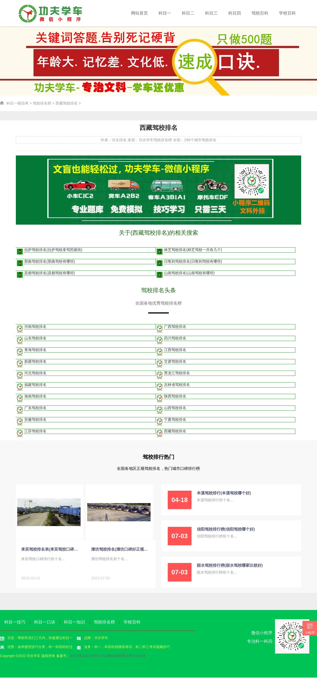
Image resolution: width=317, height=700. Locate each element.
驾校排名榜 (42, 104)
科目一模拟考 (17, 104)
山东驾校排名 (36, 339)
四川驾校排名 (175, 339)
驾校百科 (262, 13)
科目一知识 (74, 623)
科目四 (238, 13)
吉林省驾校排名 (177, 386)
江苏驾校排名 (36, 432)
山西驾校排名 (175, 409)
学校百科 (288, 13)
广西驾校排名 (175, 328)
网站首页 (149, 13)
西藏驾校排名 (66, 104)
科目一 (173, 13)
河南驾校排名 (36, 328)
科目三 (217, 13)
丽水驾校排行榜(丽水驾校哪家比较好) (230, 566)
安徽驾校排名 (36, 421)
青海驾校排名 (36, 351)
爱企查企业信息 (134, 657)
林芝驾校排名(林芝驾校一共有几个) (193, 251)
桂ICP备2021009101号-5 (89, 657)
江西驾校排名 (175, 351)
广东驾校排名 (36, 409)
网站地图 (115, 657)
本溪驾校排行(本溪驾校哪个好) (224, 494)
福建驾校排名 (36, 386)
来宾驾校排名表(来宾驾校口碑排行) (51, 550)
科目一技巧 (14, 623)
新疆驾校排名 (36, 363)
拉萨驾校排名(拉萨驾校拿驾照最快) (53, 251)
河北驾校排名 (36, 374)
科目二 (195, 13)
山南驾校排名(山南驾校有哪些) (189, 274)
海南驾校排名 (36, 397)
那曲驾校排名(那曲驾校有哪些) (50, 263)
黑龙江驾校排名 (177, 374)
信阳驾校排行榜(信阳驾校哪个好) (226, 530)
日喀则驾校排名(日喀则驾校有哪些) (193, 263)
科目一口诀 (44, 623)
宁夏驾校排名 (175, 421)
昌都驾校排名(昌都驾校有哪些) (50, 274)
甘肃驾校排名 (175, 363)
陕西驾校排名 (175, 397)
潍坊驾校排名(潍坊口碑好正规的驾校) (120, 550)
